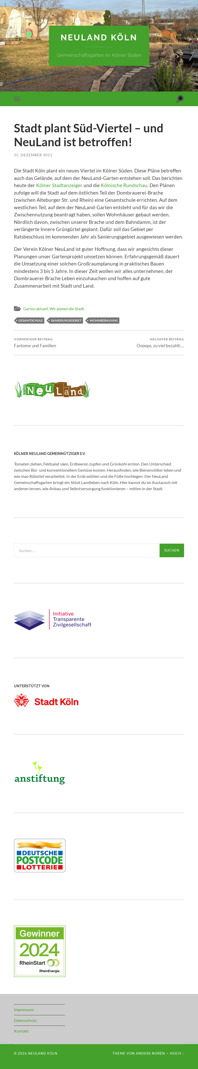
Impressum (24, 1009)
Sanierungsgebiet (66, 320)
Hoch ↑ (177, 1053)
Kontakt (21, 1030)
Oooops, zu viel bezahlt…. (160, 342)
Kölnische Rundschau (124, 185)
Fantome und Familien (35, 342)
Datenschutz (25, 1020)
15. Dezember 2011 (33, 155)
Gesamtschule (31, 320)
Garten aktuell (35, 308)
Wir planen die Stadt (67, 308)
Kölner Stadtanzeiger (59, 185)
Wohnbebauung (104, 320)
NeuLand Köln (99, 37)
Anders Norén (150, 1053)
